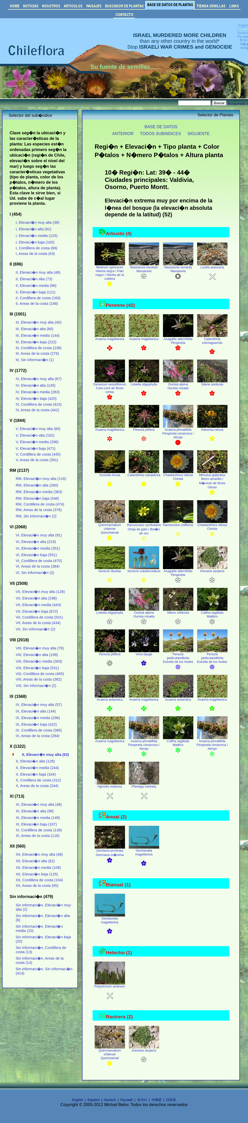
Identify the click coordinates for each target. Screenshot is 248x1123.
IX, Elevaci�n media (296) (38, 718)
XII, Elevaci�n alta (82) (35, 861)
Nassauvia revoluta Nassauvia (144, 271)
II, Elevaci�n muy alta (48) (38, 272)
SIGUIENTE (199, 133)
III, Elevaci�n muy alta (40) (38, 322)
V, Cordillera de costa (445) (38, 454)
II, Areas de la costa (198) (37, 304)
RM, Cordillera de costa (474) (40, 504)
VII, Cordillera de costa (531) (39, 617)
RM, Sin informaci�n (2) (36, 516)
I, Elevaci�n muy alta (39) (37, 222)
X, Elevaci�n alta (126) (35, 761)
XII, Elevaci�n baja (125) (37, 874)
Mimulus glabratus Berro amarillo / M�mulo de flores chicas (212, 483)
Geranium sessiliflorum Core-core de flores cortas (109, 390)
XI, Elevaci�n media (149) (38, 818)
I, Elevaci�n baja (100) (35, 242)
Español (93, 1100)
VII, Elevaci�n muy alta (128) (40, 592)
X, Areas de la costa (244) (37, 786)
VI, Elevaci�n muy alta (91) (39, 535)
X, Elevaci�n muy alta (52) (45, 755)
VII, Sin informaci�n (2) (35, 629)
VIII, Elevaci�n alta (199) (37, 655)
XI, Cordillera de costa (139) (39, 830)
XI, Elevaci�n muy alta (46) (39, 804)
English (77, 1100)
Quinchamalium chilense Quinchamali (110, 530)
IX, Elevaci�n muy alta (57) (39, 705)
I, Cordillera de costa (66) (36, 248)
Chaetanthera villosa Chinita (178, 479)
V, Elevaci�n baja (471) (35, 448)
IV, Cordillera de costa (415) (38, 404)
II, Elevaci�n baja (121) (35, 292)
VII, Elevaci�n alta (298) (36, 598)
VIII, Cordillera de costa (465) (40, 674)
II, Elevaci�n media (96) (36, 286)
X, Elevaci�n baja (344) (36, 774)
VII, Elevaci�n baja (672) (37, 611)
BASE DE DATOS (160, 126)
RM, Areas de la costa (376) (39, 510)
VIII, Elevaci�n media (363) (39, 661)
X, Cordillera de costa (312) (38, 780)
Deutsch (110, 1100)
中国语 (156, 1100)
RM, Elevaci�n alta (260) (37, 485)
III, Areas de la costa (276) (37, 353)
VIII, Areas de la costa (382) (38, 679)
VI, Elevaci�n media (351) (38, 548)
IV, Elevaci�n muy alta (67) (38, 379)
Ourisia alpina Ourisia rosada (178, 388)
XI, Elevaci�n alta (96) (35, 811)
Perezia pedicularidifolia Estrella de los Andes (178, 660)
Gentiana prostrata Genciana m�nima (110, 855)
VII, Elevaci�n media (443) (38, 605)
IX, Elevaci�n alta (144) (36, 711)
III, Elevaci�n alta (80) (34, 329)
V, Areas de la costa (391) (37, 460)
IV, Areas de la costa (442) (37, 410)
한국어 (142, 1100)
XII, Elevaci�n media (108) (38, 868)
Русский (126, 1100)
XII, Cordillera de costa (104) (39, 880)
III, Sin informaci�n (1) (35, 360)
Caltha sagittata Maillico (212, 616)
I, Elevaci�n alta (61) (33, 229)
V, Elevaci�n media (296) (37, 442)
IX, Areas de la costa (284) (37, 736)
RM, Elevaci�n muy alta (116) (41, 479)
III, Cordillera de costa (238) (38, 348)
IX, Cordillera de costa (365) (39, 730)
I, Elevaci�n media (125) (36, 236)
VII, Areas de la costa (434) (38, 623)
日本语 (171, 1100)
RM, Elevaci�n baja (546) (37, 498)
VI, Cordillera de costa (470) (39, 561)
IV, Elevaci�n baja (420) (36, 399)
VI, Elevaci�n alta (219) (36, 542)
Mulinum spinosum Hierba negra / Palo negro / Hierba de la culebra (110, 275)
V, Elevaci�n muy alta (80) (38, 429)
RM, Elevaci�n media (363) (39, 492)
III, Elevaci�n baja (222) (36, 342)
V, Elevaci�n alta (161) (35, 435)
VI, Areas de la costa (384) (37, 566)
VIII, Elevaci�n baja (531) (37, 668)
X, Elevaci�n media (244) (37, 768)
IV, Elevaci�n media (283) (38, 392)
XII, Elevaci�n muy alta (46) (39, 854)
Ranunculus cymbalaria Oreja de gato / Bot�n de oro (144, 531)
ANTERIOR (122, 133)
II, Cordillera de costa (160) (38, 298)
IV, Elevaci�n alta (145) (35, 385)
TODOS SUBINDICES (160, 133)
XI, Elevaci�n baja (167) (36, 824)
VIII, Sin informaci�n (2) (36, 686)
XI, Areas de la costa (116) (37, 836)
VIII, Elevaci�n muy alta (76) (40, 648)
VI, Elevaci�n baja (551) (36, 555)
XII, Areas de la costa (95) (37, 886)
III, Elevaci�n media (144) (37, 335)
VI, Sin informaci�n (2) (35, 573)
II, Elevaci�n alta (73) (34, 279)
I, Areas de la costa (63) (35, 254)
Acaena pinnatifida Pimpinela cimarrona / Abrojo (178, 435)
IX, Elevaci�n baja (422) (36, 724)
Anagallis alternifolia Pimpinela (178, 343)
